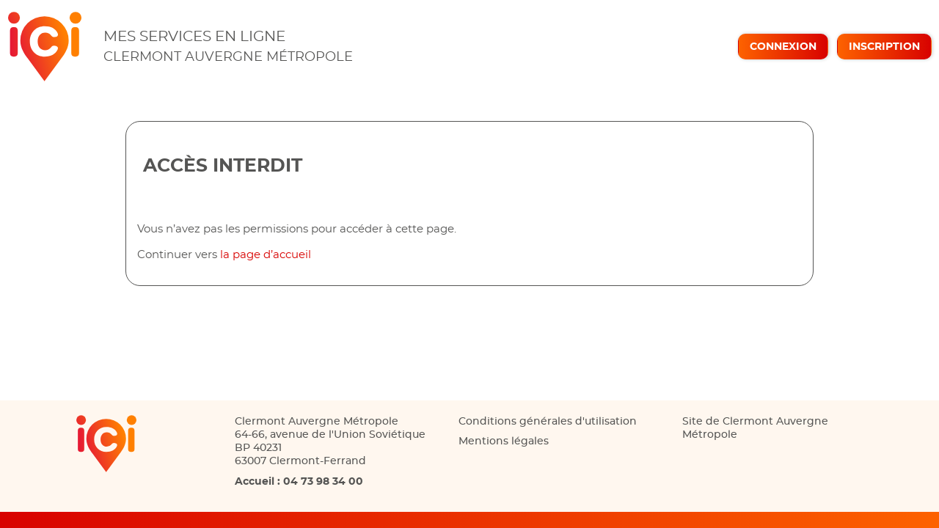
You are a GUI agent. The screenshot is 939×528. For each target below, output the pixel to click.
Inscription (884, 47)
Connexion (783, 47)
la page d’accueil (265, 254)
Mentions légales (503, 441)
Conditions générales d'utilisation (547, 422)
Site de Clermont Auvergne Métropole (755, 428)
